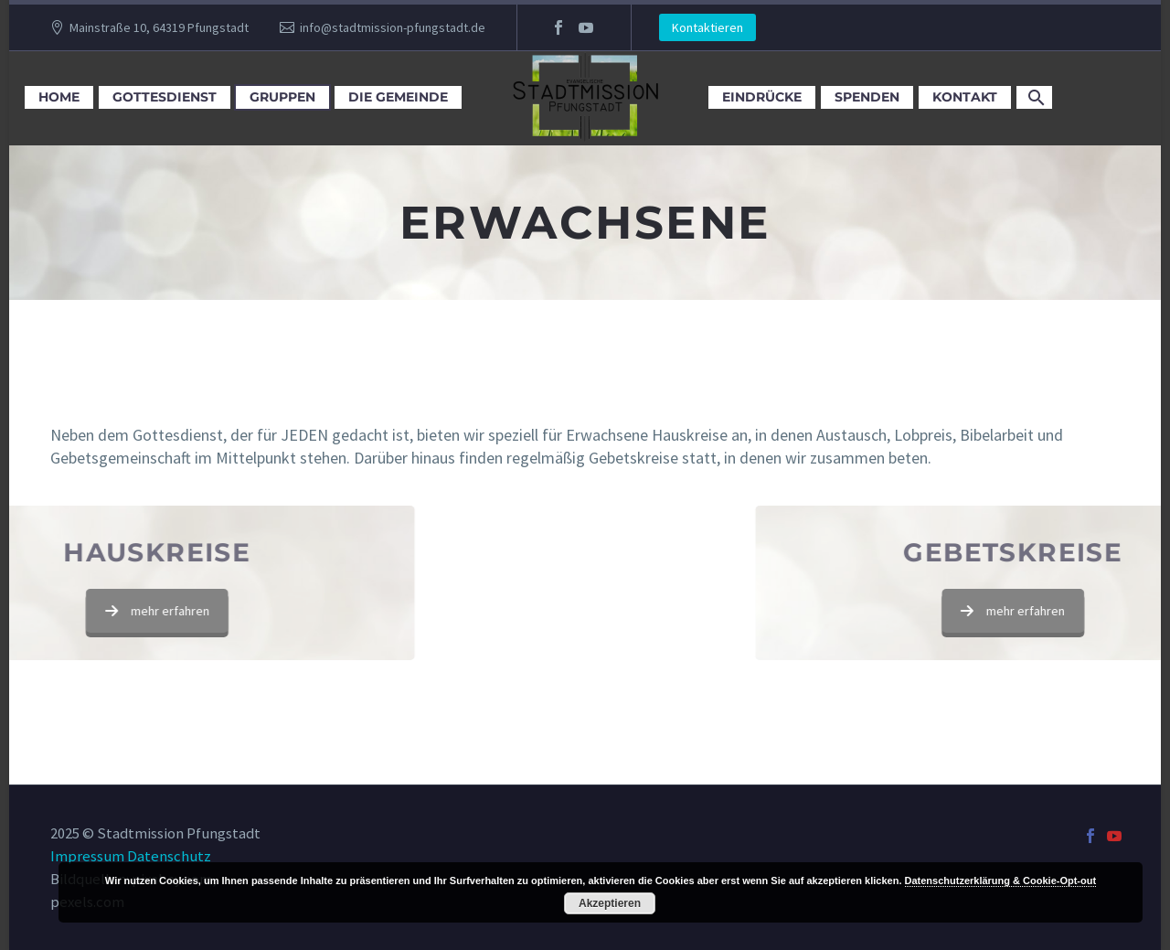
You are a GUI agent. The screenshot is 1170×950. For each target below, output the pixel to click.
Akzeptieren (610, 903)
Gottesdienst (164, 97)
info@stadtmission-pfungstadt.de (392, 27)
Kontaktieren (707, 27)
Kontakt (964, 97)
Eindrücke (762, 97)
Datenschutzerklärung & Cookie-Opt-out (1001, 880)
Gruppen (282, 97)
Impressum (87, 856)
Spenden (867, 97)
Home (59, 97)
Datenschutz (169, 856)
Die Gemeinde (398, 97)
